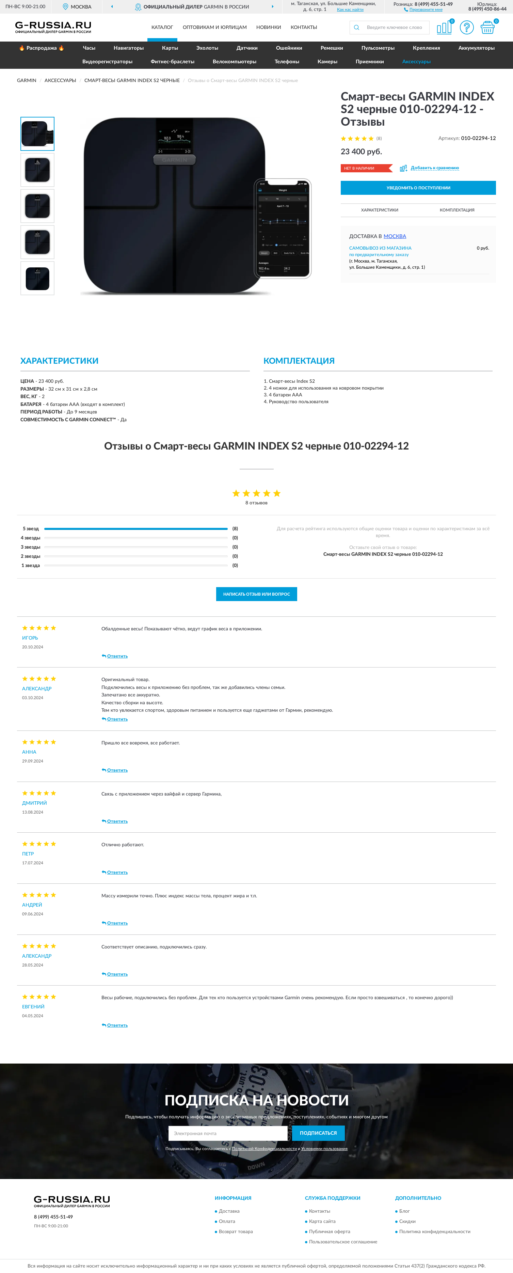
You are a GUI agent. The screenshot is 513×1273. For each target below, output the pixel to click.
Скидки (407, 1222)
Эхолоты (207, 48)
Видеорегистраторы (107, 61)
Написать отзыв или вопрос (256, 594)
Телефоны (287, 61)
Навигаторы (129, 48)
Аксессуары (416, 61)
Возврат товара (236, 1232)
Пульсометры (378, 48)
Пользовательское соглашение (343, 1242)
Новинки (268, 27)
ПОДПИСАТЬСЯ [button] (318, 1133)
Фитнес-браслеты (172, 61)
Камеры (327, 61)
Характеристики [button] (379, 210)
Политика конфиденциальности (434, 1232)
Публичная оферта (329, 1232)
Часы (89, 48)
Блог (404, 1211)
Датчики (247, 48)
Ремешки (332, 48)
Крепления (426, 48)
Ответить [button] (115, 656)
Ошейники (289, 48)
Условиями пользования (324, 1149)
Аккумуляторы (477, 48)
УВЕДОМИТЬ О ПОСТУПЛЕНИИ (418, 188)
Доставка (229, 1211)
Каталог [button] (162, 27)
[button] (423, 9)
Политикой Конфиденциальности (264, 1149)
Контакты (304, 27)
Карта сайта (322, 1222)
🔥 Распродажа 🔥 (42, 48)
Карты (170, 48)
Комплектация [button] (457, 210)
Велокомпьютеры (234, 61)
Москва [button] (395, 236)
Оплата (227, 1222)
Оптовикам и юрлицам (215, 27)
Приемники (370, 61)
